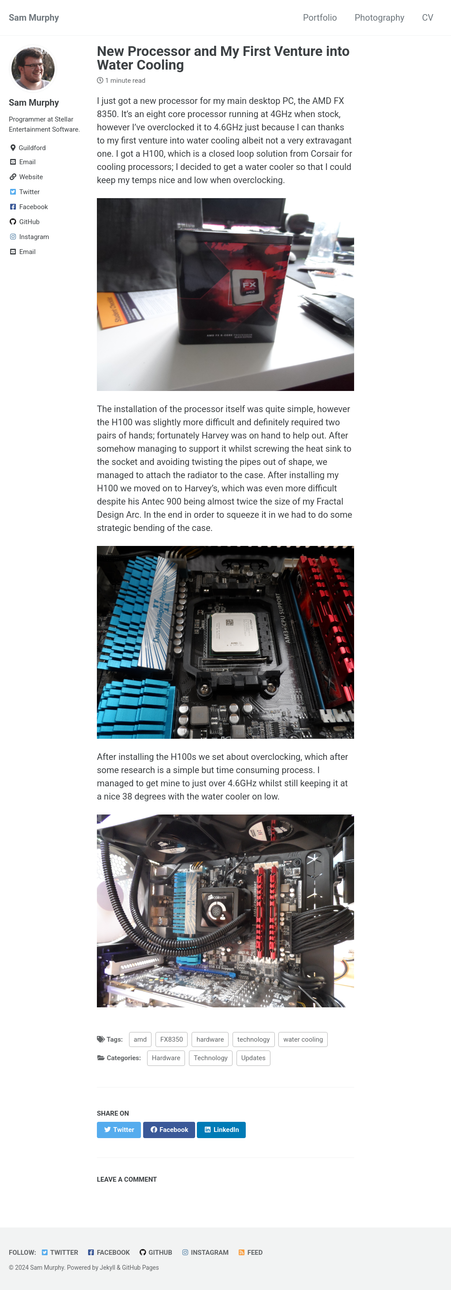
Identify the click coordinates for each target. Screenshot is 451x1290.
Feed (249, 1253)
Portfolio (320, 17)
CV (427, 17)
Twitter (59, 1253)
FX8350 (171, 1039)
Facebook (108, 1253)
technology (253, 1039)
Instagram (205, 1253)
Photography (379, 17)
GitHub (155, 1253)
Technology (211, 1058)
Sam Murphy (34, 17)
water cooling (303, 1039)
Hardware (166, 1058)
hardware (210, 1039)
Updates (253, 1058)
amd (140, 1039)
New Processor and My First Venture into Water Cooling (223, 58)
